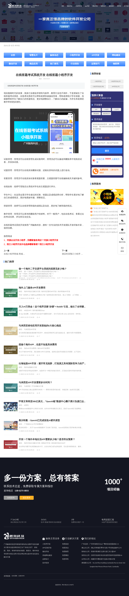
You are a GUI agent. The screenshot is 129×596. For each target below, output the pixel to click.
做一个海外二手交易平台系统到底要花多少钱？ (41, 271)
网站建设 (116, 55)
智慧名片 (33, 55)
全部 (13, 55)
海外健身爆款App (38, 310)
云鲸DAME (21, 576)
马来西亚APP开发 (30, 329)
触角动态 (54, 55)
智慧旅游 (65, 544)
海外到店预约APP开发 (49, 291)
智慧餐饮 (65, 555)
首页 (12, 46)
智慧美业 (65, 548)
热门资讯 (54, 63)
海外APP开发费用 (30, 348)
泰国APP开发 (45, 443)
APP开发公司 (116, 86)
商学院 (17, 46)
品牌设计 (45, 559)
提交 (107, 151)
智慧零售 (65, 559)
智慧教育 (65, 552)
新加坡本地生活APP (58, 443)
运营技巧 (95, 63)
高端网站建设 (47, 555)
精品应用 (33, 63)
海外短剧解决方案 (30, 367)
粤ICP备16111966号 (68, 585)
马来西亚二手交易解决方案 (33, 386)
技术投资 (45, 563)
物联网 (116, 63)
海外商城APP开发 (64, 291)
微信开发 (13, 63)
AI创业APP (27, 310)
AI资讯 (26, 405)
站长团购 (14, 576)
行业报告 (75, 63)
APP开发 (95, 55)
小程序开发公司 (116, 81)
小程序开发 (75, 55)
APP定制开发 (46, 548)
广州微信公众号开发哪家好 (33, 424)
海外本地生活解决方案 (32, 291)
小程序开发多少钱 (98, 86)
